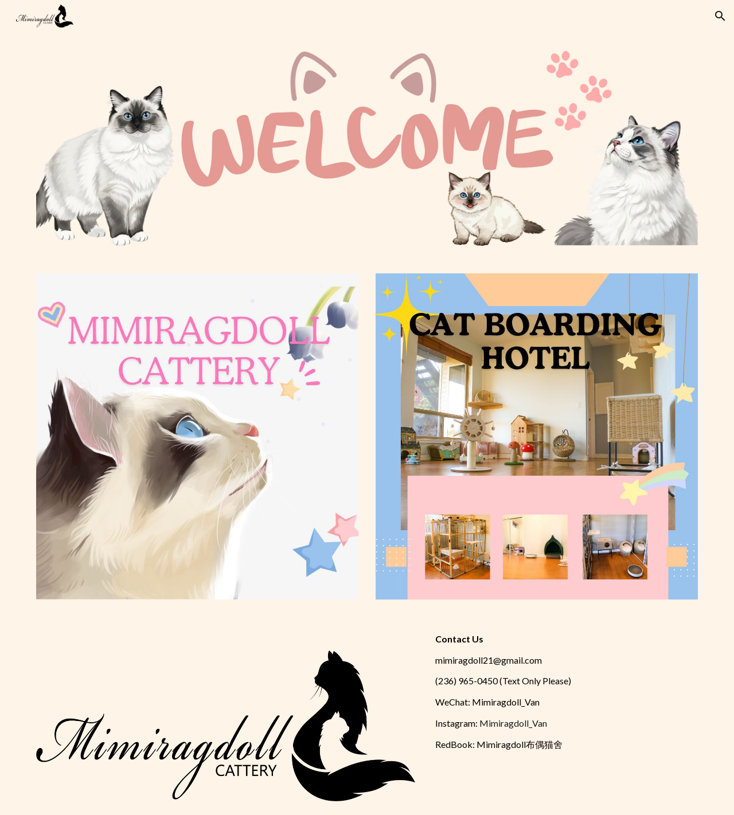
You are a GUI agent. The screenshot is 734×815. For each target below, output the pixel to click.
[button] (720, 16)
